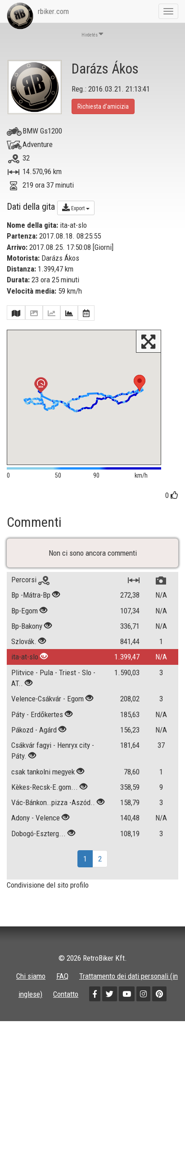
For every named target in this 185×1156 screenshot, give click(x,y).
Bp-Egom (24, 644)
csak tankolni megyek (43, 806)
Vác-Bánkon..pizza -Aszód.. (53, 837)
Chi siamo (30, 1010)
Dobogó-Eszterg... (38, 867)
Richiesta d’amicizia (103, 106)
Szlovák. (23, 676)
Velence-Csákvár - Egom (47, 733)
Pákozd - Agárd (34, 764)
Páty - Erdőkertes (37, 748)
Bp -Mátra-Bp (30, 629)
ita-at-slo (24, 691)
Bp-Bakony (26, 660)
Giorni (103, 247)
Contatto (65, 1028)
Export (76, 207)
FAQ (62, 1010)
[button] (139, 383)
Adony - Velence (35, 852)
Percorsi (30, 613)
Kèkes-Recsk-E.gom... (44, 821)
